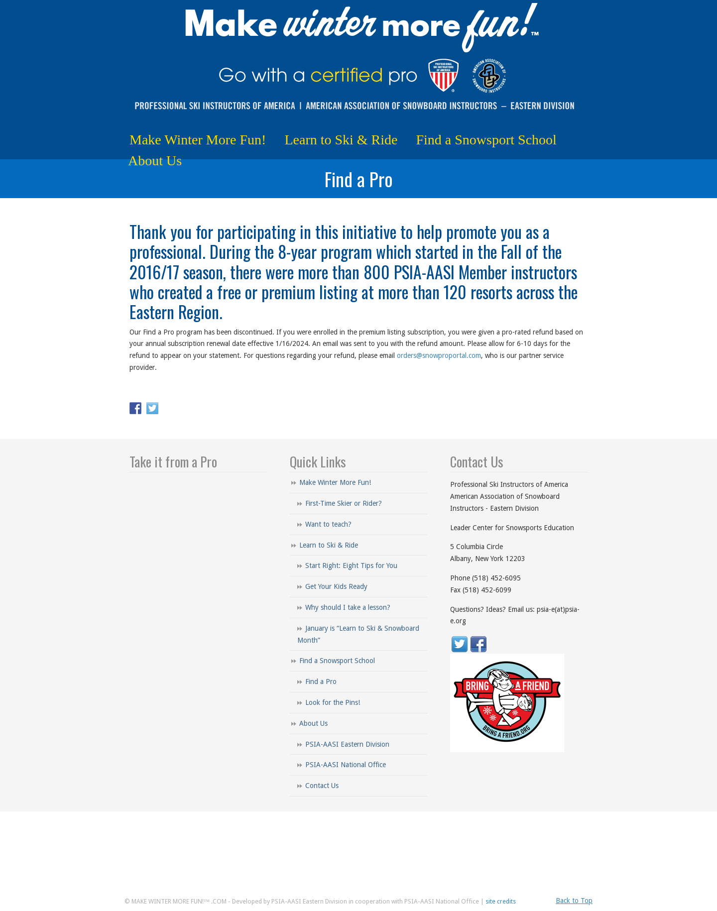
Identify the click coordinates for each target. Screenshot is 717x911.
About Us (313, 723)
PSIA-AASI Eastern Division (347, 744)
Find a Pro (321, 681)
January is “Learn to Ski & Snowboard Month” (358, 634)
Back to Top (574, 901)
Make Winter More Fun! (335, 482)
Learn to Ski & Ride (328, 545)
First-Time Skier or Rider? (343, 503)
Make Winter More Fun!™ (358, 60)
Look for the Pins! (332, 702)
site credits (500, 901)
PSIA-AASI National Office (345, 765)
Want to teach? (328, 524)
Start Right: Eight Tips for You (351, 565)
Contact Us (322, 786)
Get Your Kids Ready (336, 586)
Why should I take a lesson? (347, 607)
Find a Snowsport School (337, 661)
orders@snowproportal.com (439, 355)
